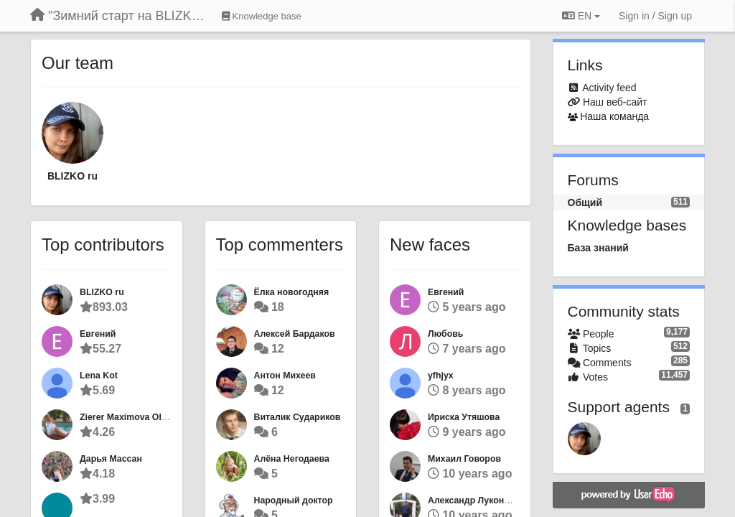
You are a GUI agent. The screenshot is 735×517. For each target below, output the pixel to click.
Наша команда (614, 116)
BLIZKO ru (72, 176)
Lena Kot (99, 376)
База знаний (598, 247)
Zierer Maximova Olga (126, 417)
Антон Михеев (285, 376)
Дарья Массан (111, 459)
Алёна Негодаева (291, 459)
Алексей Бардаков (294, 334)
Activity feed (609, 87)
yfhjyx (441, 376)
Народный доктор (293, 500)
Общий (585, 202)
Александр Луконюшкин (481, 500)
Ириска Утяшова (464, 417)
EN (581, 16)
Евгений (98, 334)
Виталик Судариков (297, 417)
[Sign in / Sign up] (655, 16)
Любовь (445, 334)
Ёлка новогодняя (291, 292)
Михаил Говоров (464, 459)
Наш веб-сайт (615, 102)
